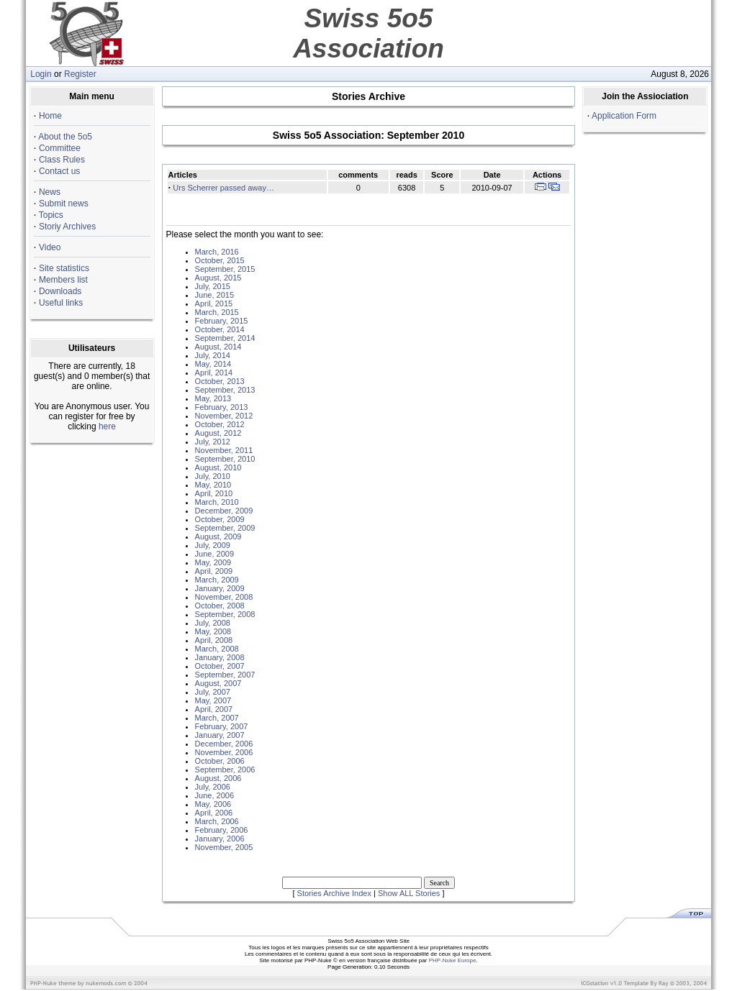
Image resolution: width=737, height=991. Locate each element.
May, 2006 (213, 804)
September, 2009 (225, 528)
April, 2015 (214, 303)
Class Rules (62, 160)
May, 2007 (213, 700)
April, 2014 (214, 372)
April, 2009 (214, 571)
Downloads (60, 291)
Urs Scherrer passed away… (223, 187)
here (107, 426)
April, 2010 (214, 493)
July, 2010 (212, 476)
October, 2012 (220, 424)
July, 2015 (212, 286)
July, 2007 (212, 692)
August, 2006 (218, 778)
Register (80, 74)
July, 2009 (212, 545)
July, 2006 (212, 786)
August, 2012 (218, 433)
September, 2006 (225, 769)
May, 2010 (213, 484)
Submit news (64, 203)
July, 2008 (212, 622)
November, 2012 (224, 415)
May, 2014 (213, 364)
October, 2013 (220, 381)
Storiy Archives (67, 227)
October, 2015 (220, 260)
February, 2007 (221, 726)
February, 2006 (221, 830)
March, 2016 (217, 251)
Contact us (59, 171)
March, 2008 (217, 648)
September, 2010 (225, 459)
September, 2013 (225, 389)
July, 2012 (212, 441)
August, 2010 (218, 467)
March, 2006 (217, 821)
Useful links (61, 303)
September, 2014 (225, 338)
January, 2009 (220, 588)
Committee (60, 148)
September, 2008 (225, 614)
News (49, 192)
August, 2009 (218, 536)
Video (49, 247)
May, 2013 (213, 398)
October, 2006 (220, 761)
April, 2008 (214, 640)
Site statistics (64, 268)
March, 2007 (217, 717)
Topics (51, 215)
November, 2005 (224, 847)
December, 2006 (224, 743)
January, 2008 (220, 657)
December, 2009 (224, 510)
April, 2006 (214, 812)
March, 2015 (217, 312)
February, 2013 (221, 407)
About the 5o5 (65, 137)
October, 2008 (220, 605)
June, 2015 (214, 295)
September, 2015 (225, 269)
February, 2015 (221, 320)
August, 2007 (218, 683)
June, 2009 (214, 553)
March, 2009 (217, 579)
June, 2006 (214, 795)
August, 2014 (218, 346)
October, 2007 (220, 666)
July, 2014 (212, 355)
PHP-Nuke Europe (452, 960)
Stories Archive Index (334, 893)
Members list (63, 280)
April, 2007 (214, 709)
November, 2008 (224, 597)
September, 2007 (225, 674)
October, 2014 (220, 329)
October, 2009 (220, 519)
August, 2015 (218, 277)
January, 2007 (220, 735)
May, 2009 (213, 562)
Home (50, 116)
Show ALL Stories (409, 893)
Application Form (624, 116)
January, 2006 (220, 838)
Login (40, 74)
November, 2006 (224, 752)
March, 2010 (217, 502)
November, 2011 (224, 450)
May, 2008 (213, 631)
